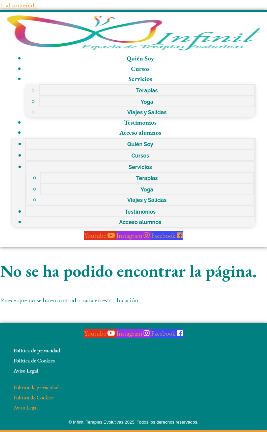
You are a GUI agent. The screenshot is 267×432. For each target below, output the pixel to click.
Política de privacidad (36, 350)
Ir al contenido (19, 5)
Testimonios (140, 122)
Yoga (147, 102)
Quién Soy (140, 58)
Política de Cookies (34, 360)
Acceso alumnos (140, 132)
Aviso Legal (25, 370)
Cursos (140, 68)
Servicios (140, 79)
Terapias (147, 90)
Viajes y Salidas (147, 112)
